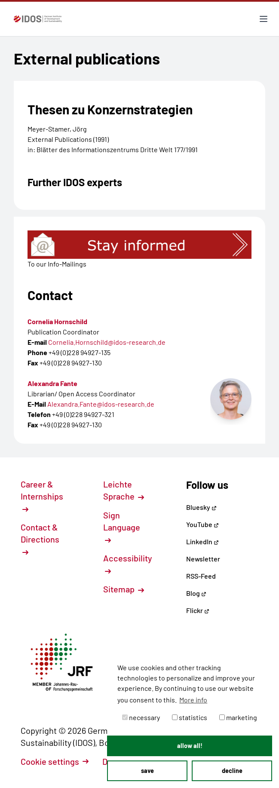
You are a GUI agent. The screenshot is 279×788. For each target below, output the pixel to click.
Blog (196, 593)
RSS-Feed (201, 576)
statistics (189, 717)
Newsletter (203, 559)
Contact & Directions (40, 538)
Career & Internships (42, 495)
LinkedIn (202, 541)
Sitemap (123, 589)
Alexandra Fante (52, 383)
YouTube (202, 524)
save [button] (147, 770)
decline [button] (232, 770)
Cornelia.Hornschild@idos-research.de (107, 342)
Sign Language (121, 526)
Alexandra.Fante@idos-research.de (100, 404)
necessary (141, 717)
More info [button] (193, 700)
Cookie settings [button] (55, 761)
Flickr (197, 610)
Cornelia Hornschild (57, 321)
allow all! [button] (189, 745)
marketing (238, 717)
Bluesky (201, 507)
